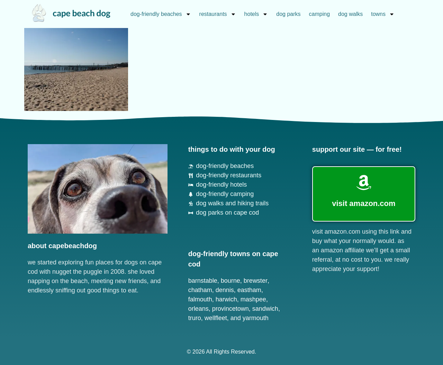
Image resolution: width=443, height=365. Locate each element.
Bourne (230, 280)
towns (383, 14)
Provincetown (230, 308)
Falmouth (200, 299)
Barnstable (202, 280)
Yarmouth (256, 318)
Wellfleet (216, 318)
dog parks (288, 14)
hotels (256, 14)
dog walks (350, 14)
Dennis (225, 290)
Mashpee (253, 299)
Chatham (200, 290)
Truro (194, 318)
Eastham (249, 290)
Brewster (256, 280)
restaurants (217, 14)
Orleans (198, 308)
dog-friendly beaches (160, 14)
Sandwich (265, 308)
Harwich (226, 299)
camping (319, 14)
